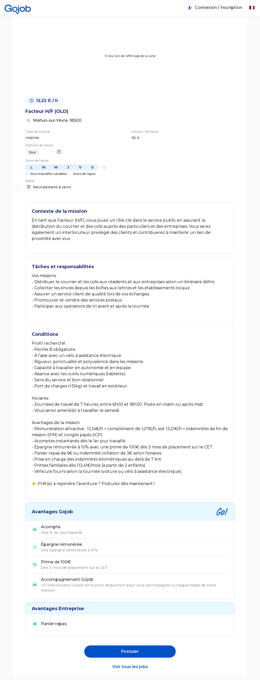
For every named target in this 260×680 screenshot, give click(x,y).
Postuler (130, 651)
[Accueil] (18, 7)
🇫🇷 (252, 7)
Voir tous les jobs (130, 666)
